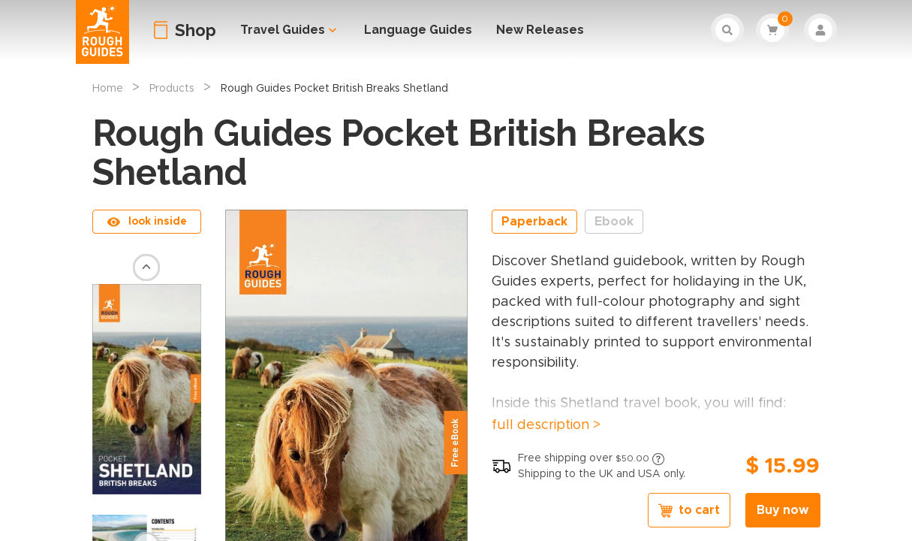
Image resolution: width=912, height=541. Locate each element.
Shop (195, 30)
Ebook (614, 222)
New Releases (540, 30)
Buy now (782, 510)
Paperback (534, 222)
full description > (546, 425)
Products (171, 88)
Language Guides (418, 30)
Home (107, 88)
